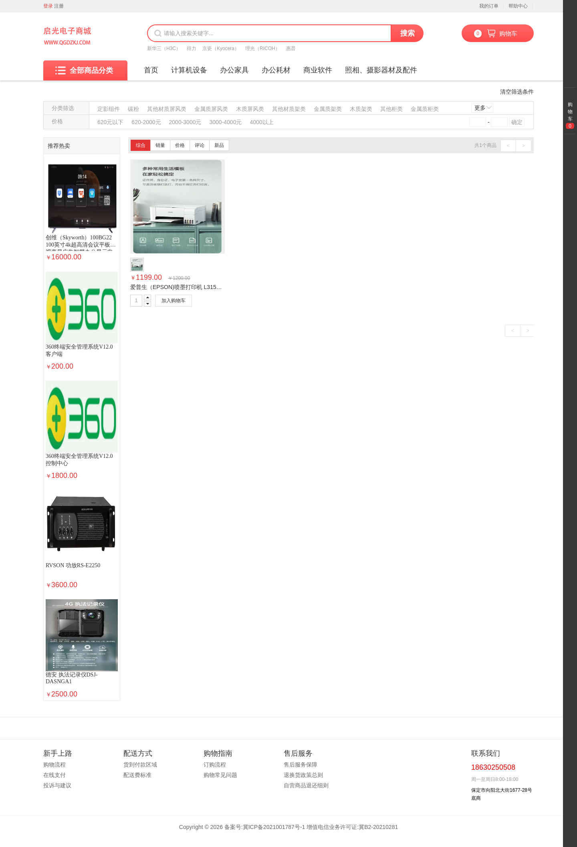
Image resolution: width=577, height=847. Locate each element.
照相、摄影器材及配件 (381, 70)
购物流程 (54, 764)
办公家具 (234, 70)
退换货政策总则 (303, 775)
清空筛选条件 (517, 91)
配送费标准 (137, 775)
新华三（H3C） (164, 48)
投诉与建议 (57, 785)
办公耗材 (276, 70)
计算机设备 (189, 70)
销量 (160, 145)
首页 (151, 70)
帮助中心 (518, 6)
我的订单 (488, 6)
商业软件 (317, 70)
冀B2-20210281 (378, 827)
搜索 (407, 33)
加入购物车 (173, 300)
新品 (219, 145)
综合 (140, 145)
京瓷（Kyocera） (220, 48)
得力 (191, 48)
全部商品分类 (84, 70)
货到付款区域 (140, 764)
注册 (59, 6)
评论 (199, 145)
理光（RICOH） (262, 48)
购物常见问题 (220, 775)
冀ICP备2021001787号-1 (274, 827)
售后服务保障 (300, 764)
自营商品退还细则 (306, 785)
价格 (180, 145)
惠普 (291, 48)
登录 (48, 6)
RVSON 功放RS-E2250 (73, 565)
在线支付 (54, 775)
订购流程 (215, 764)
